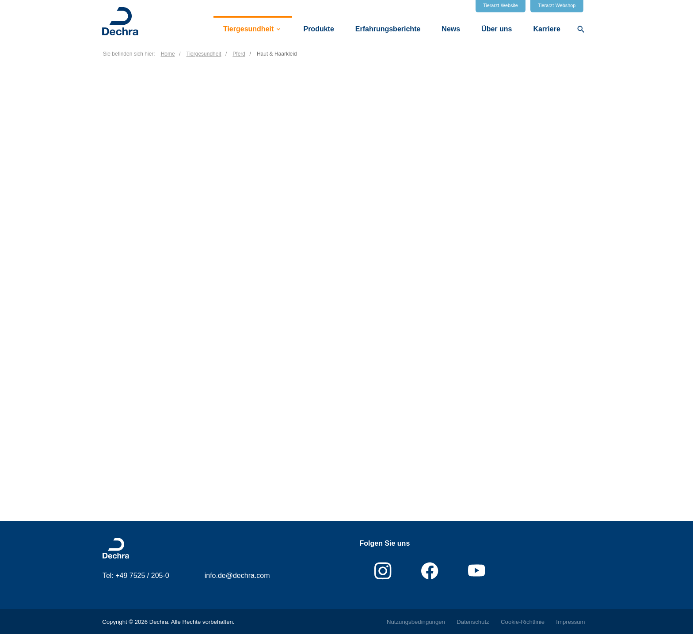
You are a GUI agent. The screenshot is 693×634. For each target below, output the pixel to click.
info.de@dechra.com (237, 575)
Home (168, 54)
